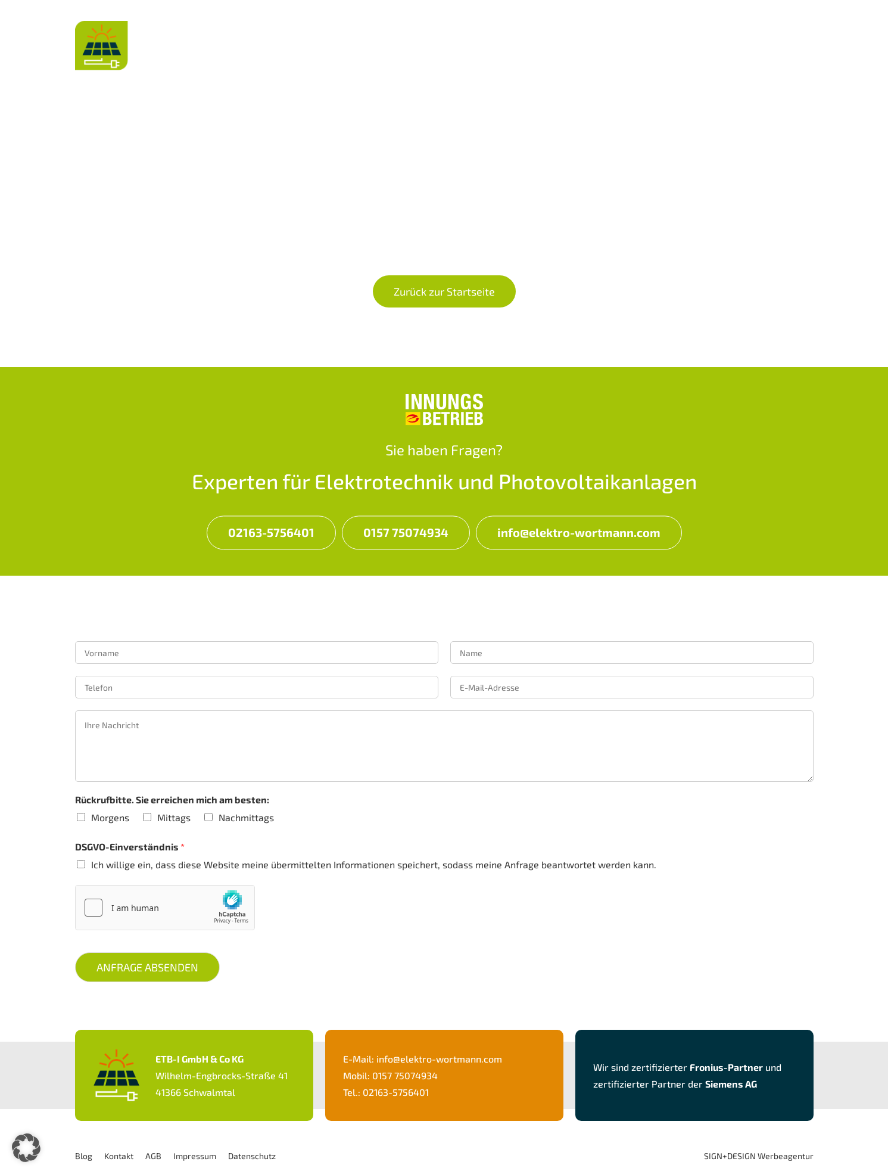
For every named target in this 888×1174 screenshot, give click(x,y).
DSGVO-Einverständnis (130, 846)
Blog (83, 1156)
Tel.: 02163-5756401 (386, 1092)
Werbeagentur (786, 1156)
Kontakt (785, 36)
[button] (26, 1148)
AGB (153, 1156)
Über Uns (700, 36)
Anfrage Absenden (147, 967)
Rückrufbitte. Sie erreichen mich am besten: (172, 799)
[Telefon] (256, 687)
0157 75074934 (405, 532)
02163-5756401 (271, 532)
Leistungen (607, 36)
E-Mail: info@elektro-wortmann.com (422, 1058)
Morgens (110, 817)
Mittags (174, 817)
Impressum (194, 1156)
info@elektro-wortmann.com (578, 532)
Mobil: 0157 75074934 (390, 1075)
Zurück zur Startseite (444, 291)
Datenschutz (252, 1156)
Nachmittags (246, 817)
